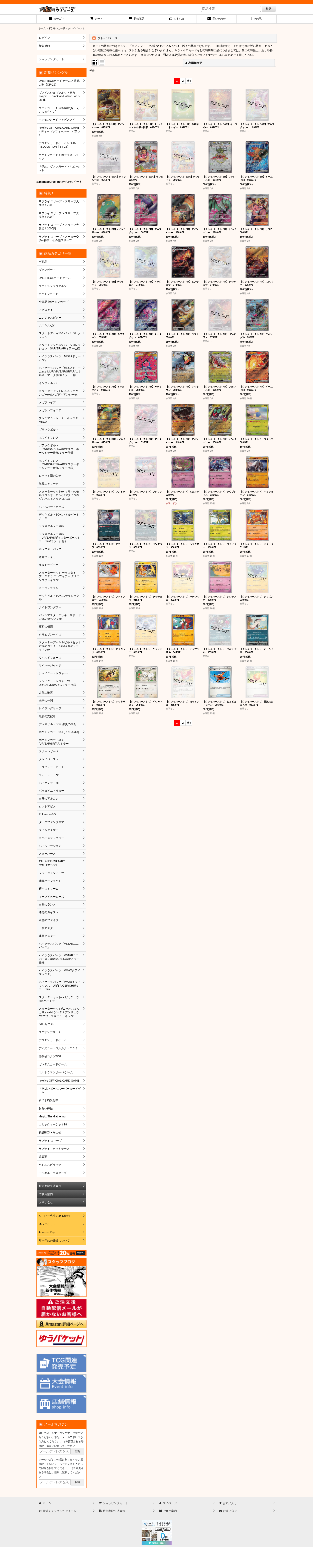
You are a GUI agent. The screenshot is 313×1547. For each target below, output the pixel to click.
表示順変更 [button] (193, 63)
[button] (257, 19)
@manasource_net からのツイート (59, 181)
